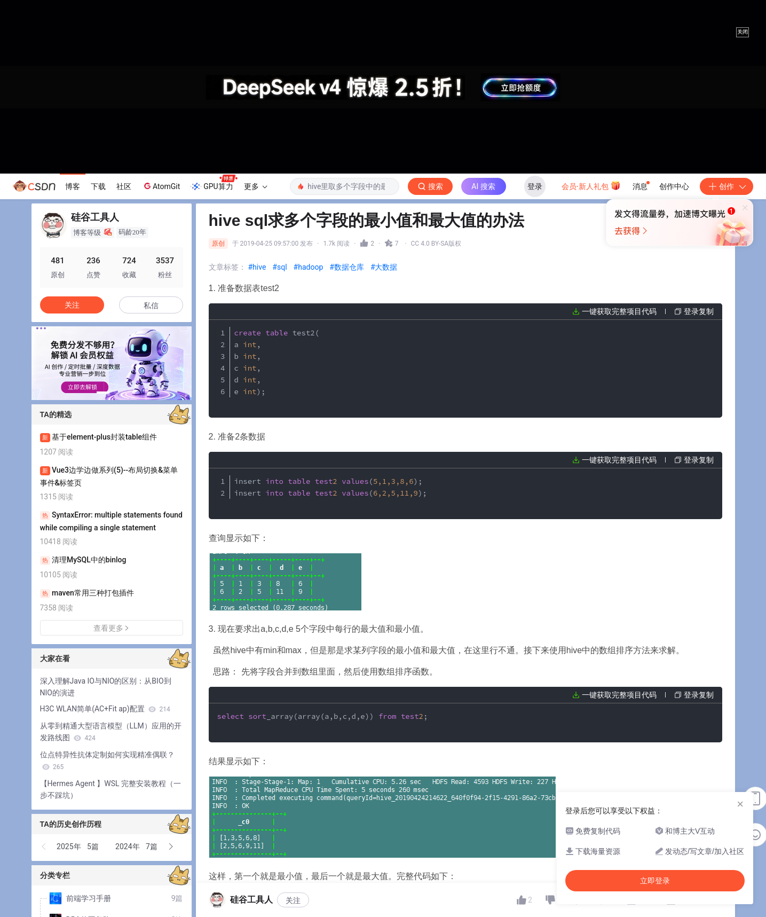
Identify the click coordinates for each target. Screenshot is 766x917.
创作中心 (674, 186)
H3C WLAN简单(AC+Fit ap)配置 (105, 708)
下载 (98, 186)
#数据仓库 (346, 267)
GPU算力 (214, 183)
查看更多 (111, 628)
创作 (726, 186)
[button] (103, 392)
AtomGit (161, 186)
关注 (293, 900)
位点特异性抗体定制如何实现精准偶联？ (107, 760)
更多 (255, 186)
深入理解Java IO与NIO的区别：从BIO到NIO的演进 (105, 687)
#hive (257, 267)
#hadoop (308, 267)
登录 (534, 186)
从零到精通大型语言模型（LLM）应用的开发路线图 (110, 732)
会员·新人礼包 (591, 185)
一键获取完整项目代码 (619, 311)
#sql (279, 267)
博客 (72, 186)
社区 (123, 186)
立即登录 (456, 275)
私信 (151, 305)
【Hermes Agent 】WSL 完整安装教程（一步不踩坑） (110, 789)
